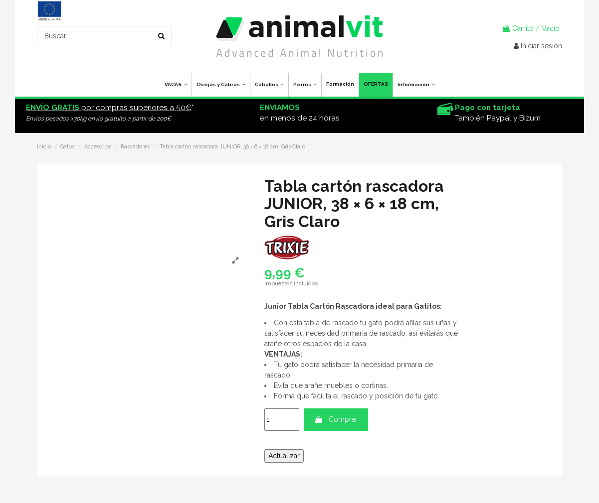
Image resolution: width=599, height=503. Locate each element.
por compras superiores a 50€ (109, 107)
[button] (416, 85)
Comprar (336, 419)
